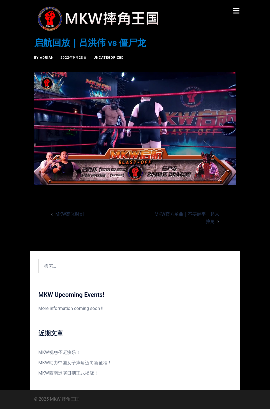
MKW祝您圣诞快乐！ (59, 352)
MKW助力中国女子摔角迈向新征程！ (75, 362)
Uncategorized (109, 58)
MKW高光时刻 (70, 214)
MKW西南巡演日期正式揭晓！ (68, 373)
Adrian (47, 58)
